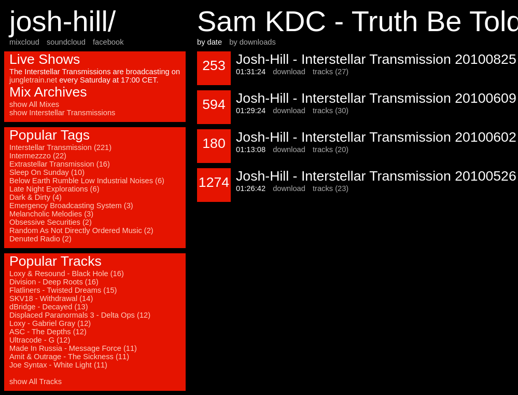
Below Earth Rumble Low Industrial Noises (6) (86, 180)
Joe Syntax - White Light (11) (58, 365)
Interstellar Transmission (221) (60, 147)
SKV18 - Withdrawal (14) (51, 298)
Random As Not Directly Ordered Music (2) (81, 230)
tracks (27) (330, 71)
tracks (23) (330, 188)
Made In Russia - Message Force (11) (73, 348)
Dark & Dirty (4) (35, 197)
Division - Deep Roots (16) (54, 282)
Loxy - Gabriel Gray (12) (50, 323)
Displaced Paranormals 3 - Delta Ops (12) (79, 315)
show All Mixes (34, 104)
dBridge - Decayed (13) (48, 307)
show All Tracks (35, 381)
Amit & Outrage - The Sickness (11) (69, 356)
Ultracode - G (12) (39, 340)
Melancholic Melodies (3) (51, 214)
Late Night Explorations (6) (54, 189)
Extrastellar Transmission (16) (59, 164)
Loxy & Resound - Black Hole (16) (66, 273)
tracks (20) (330, 149)
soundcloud (66, 42)
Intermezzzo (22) (37, 156)
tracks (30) (330, 110)
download (289, 71)
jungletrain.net (33, 80)
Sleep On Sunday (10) (47, 172)
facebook (108, 42)
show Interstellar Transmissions (62, 112)
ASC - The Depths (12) (48, 332)
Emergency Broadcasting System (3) (71, 205)
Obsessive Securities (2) (50, 222)
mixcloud (24, 42)
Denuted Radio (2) (40, 239)
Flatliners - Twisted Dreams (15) (63, 290)
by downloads (252, 42)
